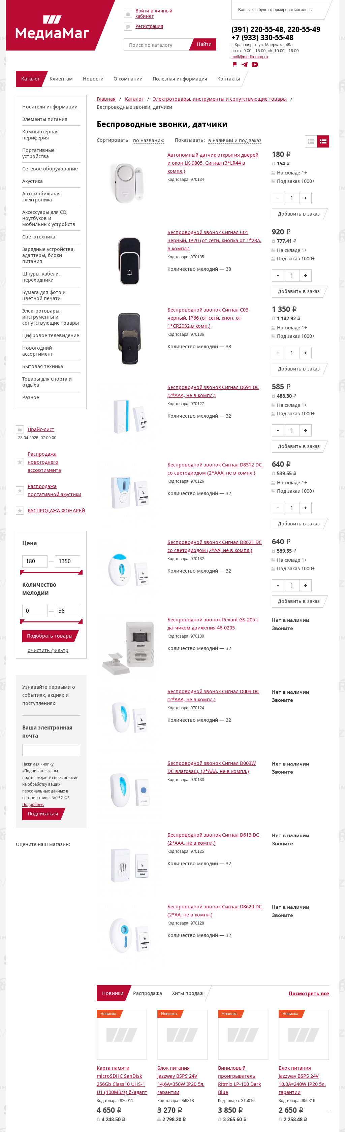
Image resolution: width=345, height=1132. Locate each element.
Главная (106, 99)
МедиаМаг (52, 27)
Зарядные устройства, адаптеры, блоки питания (48, 255)
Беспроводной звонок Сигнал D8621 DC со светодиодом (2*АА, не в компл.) (214, 546)
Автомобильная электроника (41, 196)
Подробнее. (33, 804)
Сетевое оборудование (50, 168)
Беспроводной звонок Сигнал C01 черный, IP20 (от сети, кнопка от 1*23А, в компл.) (214, 240)
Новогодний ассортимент (37, 351)
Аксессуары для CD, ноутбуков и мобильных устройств (48, 218)
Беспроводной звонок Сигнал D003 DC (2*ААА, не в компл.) (213, 695)
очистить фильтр (48, 650)
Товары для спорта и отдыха (47, 382)
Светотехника (38, 236)
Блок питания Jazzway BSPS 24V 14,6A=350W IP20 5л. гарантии (181, 1080)
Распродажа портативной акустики (54, 490)
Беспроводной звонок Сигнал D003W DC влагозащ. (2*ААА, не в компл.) (211, 767)
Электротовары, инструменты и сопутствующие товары (50, 317)
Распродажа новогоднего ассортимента (44, 462)
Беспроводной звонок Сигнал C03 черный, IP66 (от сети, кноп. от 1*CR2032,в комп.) (207, 317)
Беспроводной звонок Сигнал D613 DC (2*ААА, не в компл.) (213, 839)
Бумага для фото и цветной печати (44, 295)
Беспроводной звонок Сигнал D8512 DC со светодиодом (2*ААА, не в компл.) (214, 468)
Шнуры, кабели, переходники (41, 276)
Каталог (134, 99)
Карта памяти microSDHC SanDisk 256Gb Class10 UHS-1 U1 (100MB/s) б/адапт (122, 1080)
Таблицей (311, 141)
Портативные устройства (38, 153)
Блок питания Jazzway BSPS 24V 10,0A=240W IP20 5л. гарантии (302, 1080)
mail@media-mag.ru (249, 57)
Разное (30, 397)
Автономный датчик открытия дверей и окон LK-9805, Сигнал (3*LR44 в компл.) (212, 163)
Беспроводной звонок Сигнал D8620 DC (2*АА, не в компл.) (214, 910)
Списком (323, 141)
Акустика (32, 181)
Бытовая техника (42, 366)
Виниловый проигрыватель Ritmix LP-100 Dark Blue (239, 1080)
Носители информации (49, 106)
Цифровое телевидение (50, 335)
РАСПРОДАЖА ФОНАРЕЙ (56, 510)
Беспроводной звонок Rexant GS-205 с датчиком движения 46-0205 (213, 623)
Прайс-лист (41, 429)
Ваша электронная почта (47, 731)
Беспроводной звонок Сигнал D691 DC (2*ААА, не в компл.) (213, 391)
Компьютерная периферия (40, 134)
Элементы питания (44, 119)
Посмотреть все (309, 993)
